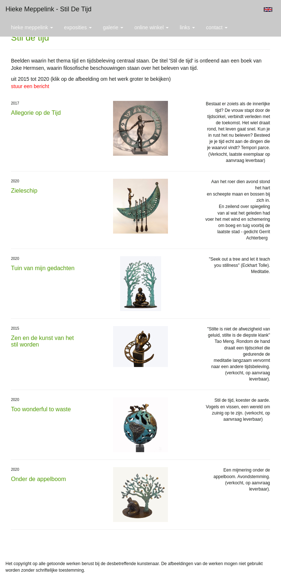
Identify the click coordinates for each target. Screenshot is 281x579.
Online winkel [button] (151, 27)
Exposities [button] (78, 27)
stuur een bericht (30, 86)
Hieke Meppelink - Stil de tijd (48, 9)
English (268, 9)
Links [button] (187, 27)
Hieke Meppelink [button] (32, 27)
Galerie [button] (113, 27)
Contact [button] (217, 27)
